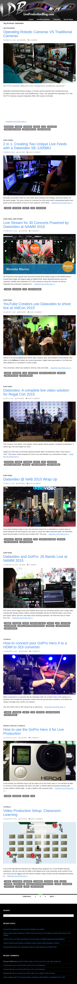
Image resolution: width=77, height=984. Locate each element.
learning (8, 884)
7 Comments (35, 651)
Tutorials (56, 19)
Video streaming (44, 129)
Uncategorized (9, 28)
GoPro (26, 623)
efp (56, 881)
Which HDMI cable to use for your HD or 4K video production (40, 961)
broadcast (9, 126)
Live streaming (10, 625)
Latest (30, 19)
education (48, 881)
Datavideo (22, 40)
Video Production (29, 129)
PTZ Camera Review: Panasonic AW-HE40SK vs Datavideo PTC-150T (41, 977)
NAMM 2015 (50, 625)
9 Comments (34, 738)
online (58, 884)
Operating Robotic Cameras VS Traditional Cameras (37, 34)
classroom (17, 881)
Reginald (6, 973)
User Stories (8, 140)
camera (18, 126)
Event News (68, 19)
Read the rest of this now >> (16, 121)
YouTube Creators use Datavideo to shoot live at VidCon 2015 (37, 306)
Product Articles (43, 19)
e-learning (38, 881)
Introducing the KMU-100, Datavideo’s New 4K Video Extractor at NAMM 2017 (30, 947)
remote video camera (12, 129)
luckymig (21, 152)
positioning (67, 884)
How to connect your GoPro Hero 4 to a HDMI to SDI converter (35, 645)
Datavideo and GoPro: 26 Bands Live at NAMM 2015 (35, 559)
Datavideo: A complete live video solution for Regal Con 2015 (36, 392)
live (43, 126)
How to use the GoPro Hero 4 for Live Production (33, 731)
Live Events (52, 126)
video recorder (37, 886)
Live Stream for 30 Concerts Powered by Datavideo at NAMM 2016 (36, 225)
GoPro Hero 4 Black (38, 623)
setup (27, 886)
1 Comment (33, 40)
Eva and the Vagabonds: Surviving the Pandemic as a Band (23, 929)
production (9, 886)
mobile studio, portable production (31, 625)
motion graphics (8, 977)
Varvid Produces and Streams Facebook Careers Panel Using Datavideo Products (31, 943)
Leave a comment (34, 152)
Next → (53, 896)
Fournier (6, 965)
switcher (61, 373)
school (19, 886)
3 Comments (35, 231)
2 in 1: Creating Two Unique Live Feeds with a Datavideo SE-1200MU (35, 146)
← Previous (26, 896)
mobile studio (19, 884)
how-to (36, 126)
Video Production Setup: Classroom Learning (32, 813)
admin (23, 565)
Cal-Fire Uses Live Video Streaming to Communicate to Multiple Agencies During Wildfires (34, 939)
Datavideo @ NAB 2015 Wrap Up (30, 479)
